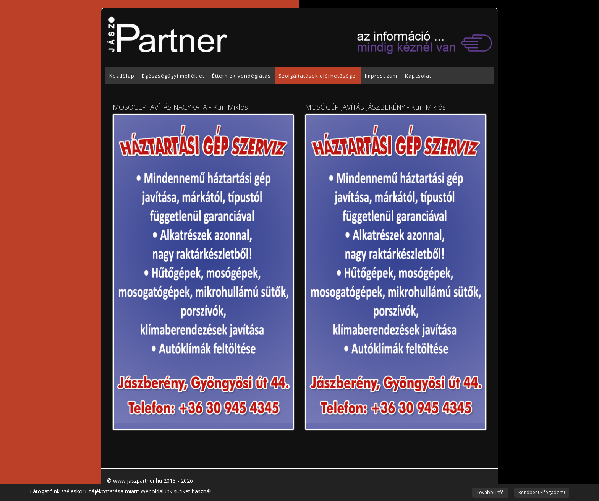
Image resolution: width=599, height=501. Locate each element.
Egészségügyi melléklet (173, 75)
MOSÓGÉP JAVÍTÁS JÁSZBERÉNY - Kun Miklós (375, 107)
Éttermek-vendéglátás (241, 75)
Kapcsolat (418, 75)
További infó (490, 492)
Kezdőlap (121, 75)
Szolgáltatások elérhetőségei (317, 75)
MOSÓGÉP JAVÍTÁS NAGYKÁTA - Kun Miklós (180, 107)
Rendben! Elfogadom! (541, 492)
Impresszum (381, 75)
